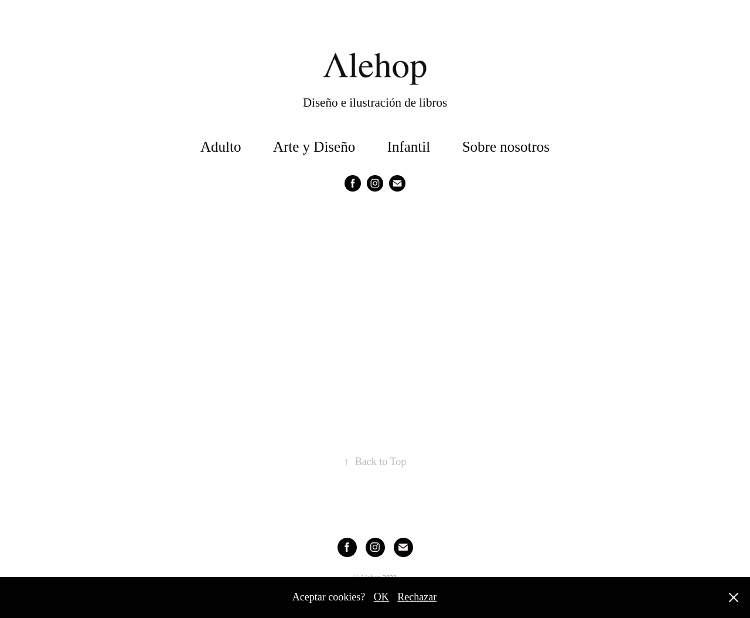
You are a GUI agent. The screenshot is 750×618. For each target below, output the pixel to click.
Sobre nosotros (506, 147)
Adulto (220, 147)
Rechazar (417, 597)
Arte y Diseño (314, 147)
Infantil (409, 147)
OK (381, 597)
